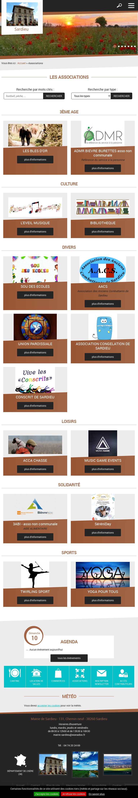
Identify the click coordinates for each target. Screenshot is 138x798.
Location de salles (36, 682)
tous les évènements (69, 658)
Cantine (14, 680)
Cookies (117, 785)
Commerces (58, 680)
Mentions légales (75, 785)
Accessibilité (99, 785)
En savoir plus (97, 794)
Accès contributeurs (123, 682)
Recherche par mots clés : (35, 89)
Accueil (21, 63)
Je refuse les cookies (73, 794)
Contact (35, 785)
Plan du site (53, 785)
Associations (79, 680)
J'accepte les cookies (46, 794)
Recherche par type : (103, 89)
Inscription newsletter (102, 682)
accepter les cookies (48, 705)
